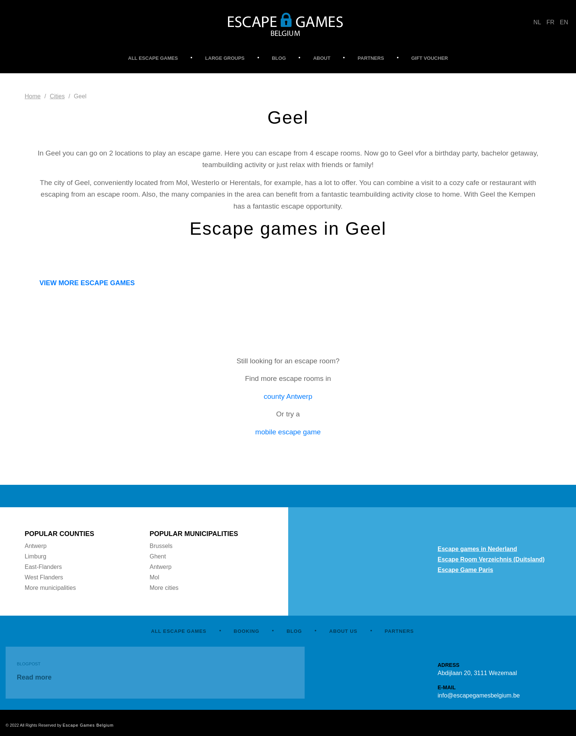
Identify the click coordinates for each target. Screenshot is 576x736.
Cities (57, 96)
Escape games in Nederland (477, 549)
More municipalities (50, 588)
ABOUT (321, 58)
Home (33, 96)
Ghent (158, 556)
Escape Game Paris (465, 570)
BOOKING (246, 631)
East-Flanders (43, 567)
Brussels (161, 546)
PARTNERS (371, 58)
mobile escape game (288, 432)
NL (537, 22)
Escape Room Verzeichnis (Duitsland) (491, 559)
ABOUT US (343, 631)
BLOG (279, 58)
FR (550, 22)
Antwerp (36, 546)
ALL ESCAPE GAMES (153, 58)
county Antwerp (288, 396)
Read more (34, 677)
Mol (154, 577)
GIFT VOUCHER (429, 58)
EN (564, 22)
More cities (164, 588)
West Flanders (44, 577)
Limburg (35, 556)
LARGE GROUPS (224, 58)
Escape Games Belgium (88, 725)
